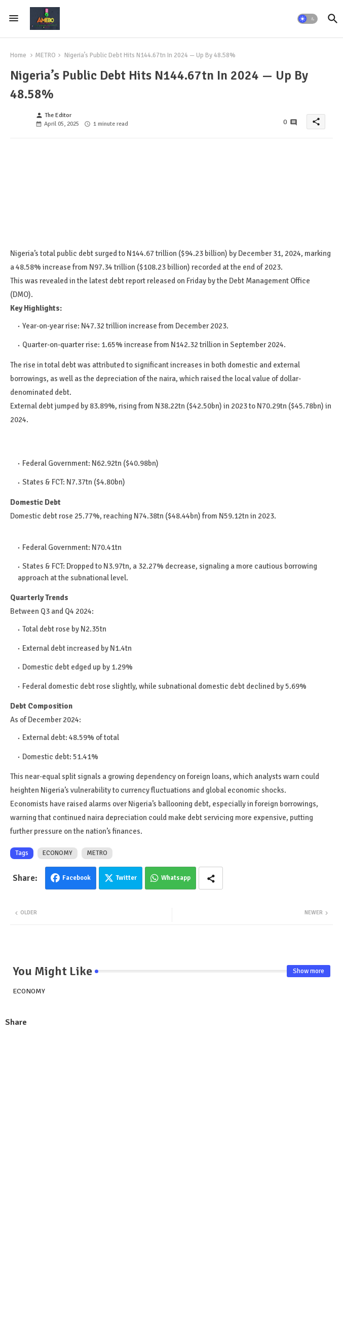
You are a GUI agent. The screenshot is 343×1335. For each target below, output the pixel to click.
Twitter (126, 878)
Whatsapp (175, 878)
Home (18, 55)
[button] (307, 19)
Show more (308, 971)
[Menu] (13, 19)
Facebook (76, 878)
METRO (45, 55)
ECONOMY (57, 853)
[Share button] (211, 878)
